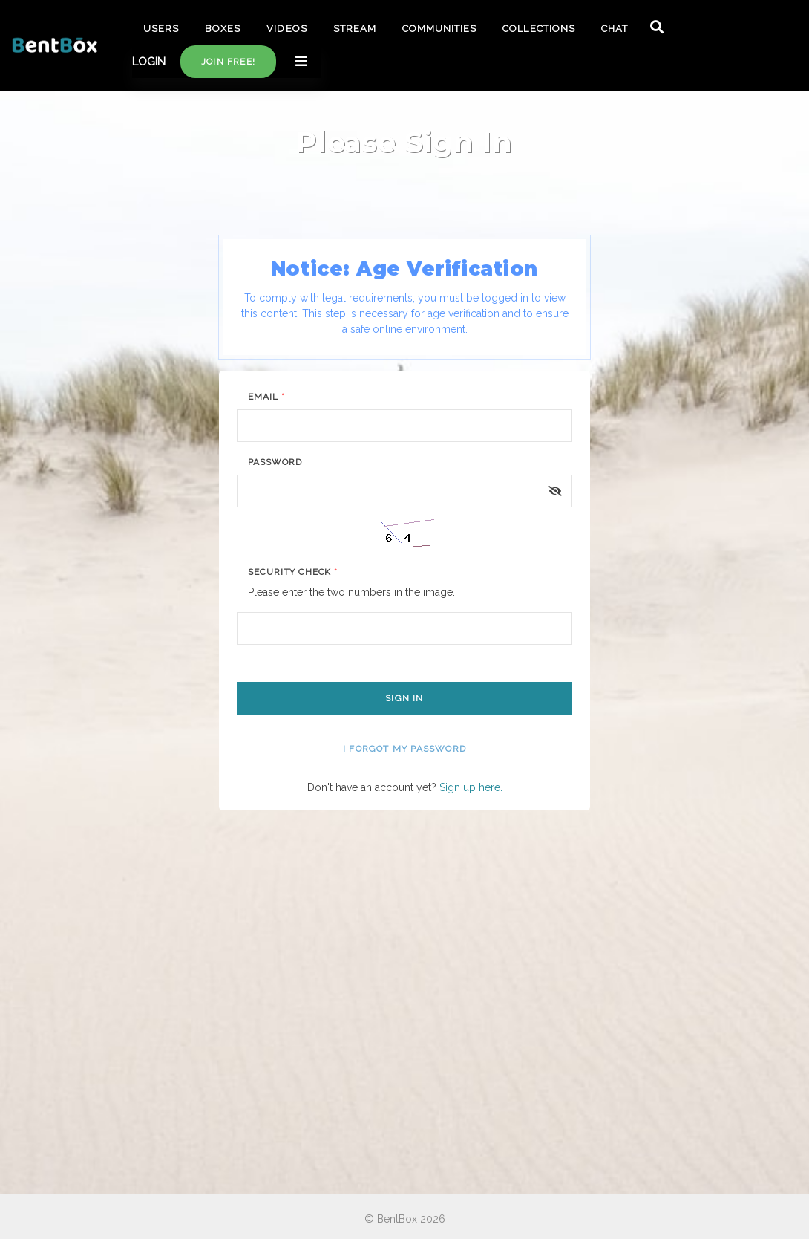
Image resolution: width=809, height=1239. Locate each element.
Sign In (404, 698)
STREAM (354, 28)
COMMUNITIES (439, 28)
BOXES (222, 28)
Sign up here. (470, 787)
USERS (161, 28)
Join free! (228, 61)
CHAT (614, 28)
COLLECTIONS (538, 28)
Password (275, 462)
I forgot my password (404, 749)
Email (266, 396)
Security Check (293, 572)
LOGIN (149, 61)
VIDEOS (286, 28)
